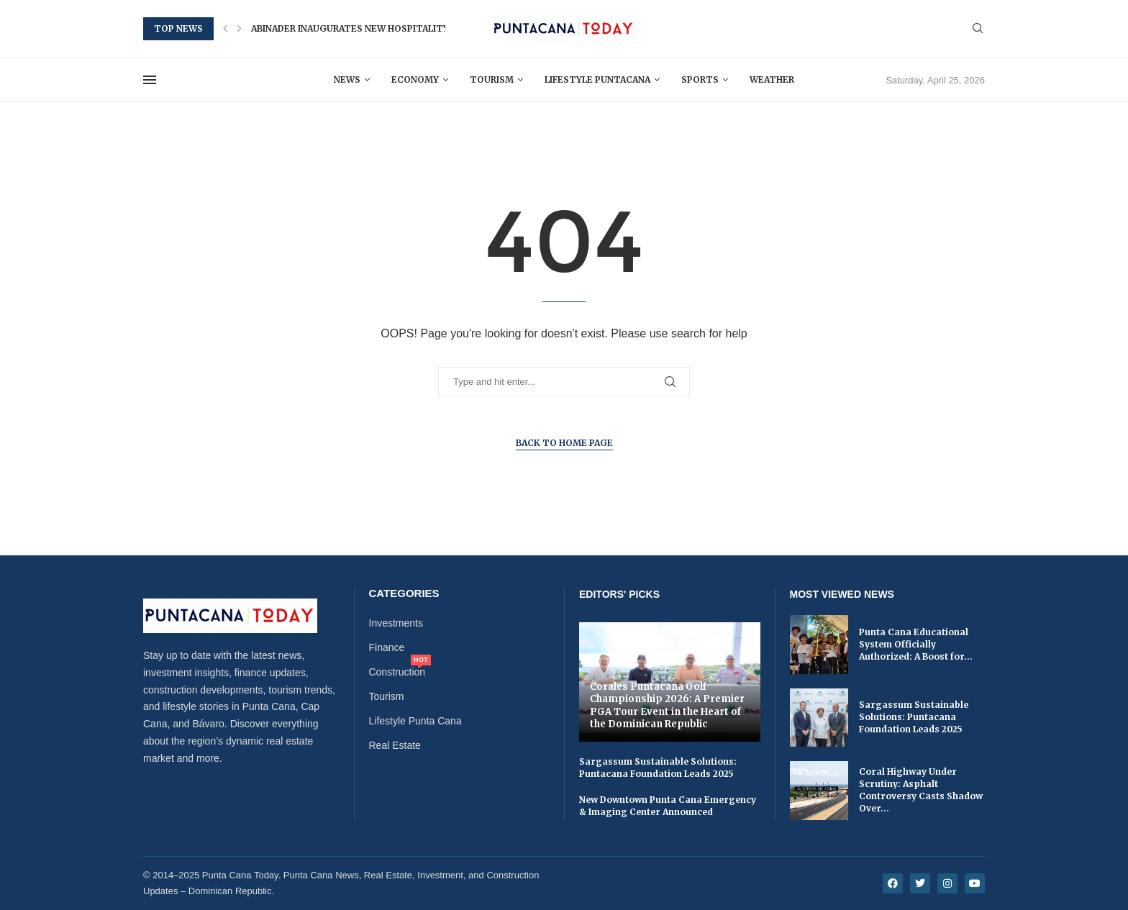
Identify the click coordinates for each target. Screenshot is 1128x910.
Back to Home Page (564, 442)
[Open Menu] (149, 79)
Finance (387, 647)
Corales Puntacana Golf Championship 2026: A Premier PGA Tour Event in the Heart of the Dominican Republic (667, 706)
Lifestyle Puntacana (597, 79)
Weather (772, 79)
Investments (396, 623)
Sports (700, 79)
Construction (397, 672)
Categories (404, 593)
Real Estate (395, 745)
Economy (415, 79)
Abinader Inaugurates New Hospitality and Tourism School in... (413, 28)
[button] (225, 28)
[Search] (977, 29)
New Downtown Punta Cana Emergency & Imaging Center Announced (667, 805)
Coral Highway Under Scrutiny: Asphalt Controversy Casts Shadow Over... (921, 789)
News (347, 79)
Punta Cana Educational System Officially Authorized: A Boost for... (916, 644)
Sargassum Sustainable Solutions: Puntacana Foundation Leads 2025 (658, 767)
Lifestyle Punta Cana (415, 721)
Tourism (492, 79)
